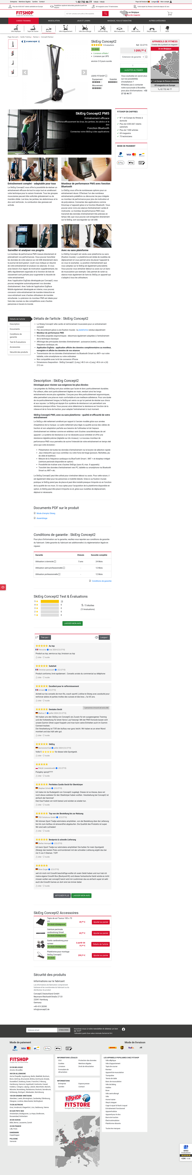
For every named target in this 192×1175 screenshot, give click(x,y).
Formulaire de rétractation (63, 1071)
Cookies (61, 1064)
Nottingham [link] (38, 1101)
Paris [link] (15, 1129)
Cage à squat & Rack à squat (116, 1106)
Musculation (54, 23)
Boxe (107, 1090)
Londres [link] (20, 1101)
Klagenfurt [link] (26, 1107)
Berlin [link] (33, 1076)
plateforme (83, 331)
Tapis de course (111, 1066)
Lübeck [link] (32, 1087)
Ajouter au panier (134, 72)
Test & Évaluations (18, 344)
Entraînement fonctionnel (115, 1108)
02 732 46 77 (165, 89)
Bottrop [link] (17, 1079)
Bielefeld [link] (39, 1076)
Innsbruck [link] (18, 1107)
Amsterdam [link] (14, 1114)
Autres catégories (157, 23)
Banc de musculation (113, 1082)
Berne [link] (16, 1123)
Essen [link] (28, 1082)
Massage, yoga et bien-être (120, 23)
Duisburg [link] (22, 1082)
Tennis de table (111, 1078)
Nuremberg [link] (21, 1089)
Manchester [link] (28, 1101)
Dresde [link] (46, 1079)
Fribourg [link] (42, 1082)
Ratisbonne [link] (30, 1089)
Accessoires (15, 349)
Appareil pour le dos (113, 1114)
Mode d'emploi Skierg (44, 515)
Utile (38, 659)
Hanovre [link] (22, 1084)
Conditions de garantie (16, 337)
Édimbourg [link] (46, 1098)
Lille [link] (11, 1129)
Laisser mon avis (72, 625)
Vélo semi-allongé (112, 1094)
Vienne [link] (46, 1107)
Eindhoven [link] (40, 1114)
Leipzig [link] (26, 1087)
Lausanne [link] (22, 1123)
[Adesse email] (41, 1030)
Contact (42, 2)
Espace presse (83, 1084)
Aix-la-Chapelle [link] (15, 1076)
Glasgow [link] (13, 1101)
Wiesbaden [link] (30, 1092)
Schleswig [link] (13, 1092)
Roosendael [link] (14, 1116)
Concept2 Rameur (47, 39)
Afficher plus (62, 897)
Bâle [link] (11, 1123)
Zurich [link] (29, 1123)
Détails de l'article (17, 321)
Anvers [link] (12, 1070)
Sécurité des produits (19, 354)
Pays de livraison (143, 2)
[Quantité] (133, 67)
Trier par (44, 639)
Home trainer (110, 1100)
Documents (15, 331)
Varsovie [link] (13, 1141)
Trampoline (110, 1076)
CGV (60, 1060)
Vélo (107, 1096)
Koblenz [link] (13, 1087)
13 (62, 603)
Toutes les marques (113, 1128)
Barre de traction (112, 1117)
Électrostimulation (112, 1120)
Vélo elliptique (111, 1060)
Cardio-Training (23, 23)
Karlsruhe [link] (38, 1084)
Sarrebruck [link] (46, 1089)
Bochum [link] (46, 1076)
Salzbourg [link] (39, 1107)
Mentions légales (25, 2)
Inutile (46, 659)
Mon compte (166, 2)
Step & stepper (111, 1102)
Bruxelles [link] (19, 1070)
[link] (121, 156)
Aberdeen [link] (13, 1098)
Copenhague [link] (14, 1135)
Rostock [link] (38, 1089)
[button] (25, 74)
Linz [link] (32, 1107)
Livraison (61, 1066)
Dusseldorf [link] (14, 1082)
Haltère (108, 1088)
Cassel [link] (45, 1084)
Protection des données (87, 1060)
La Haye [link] (32, 1114)
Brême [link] (32, 1079)
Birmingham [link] (27, 1098)
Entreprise (13, 2)
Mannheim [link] (40, 1087)
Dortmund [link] (39, 1079)
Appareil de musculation (115, 1072)
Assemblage (40, 520)
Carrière (35, 2)
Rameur (36, 39)
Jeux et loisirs (83, 23)
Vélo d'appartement (113, 1064)
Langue (155, 2)
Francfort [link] (35, 1082)
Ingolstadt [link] (30, 1084)
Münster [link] (13, 1089)
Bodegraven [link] (24, 1114)
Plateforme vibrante (113, 1123)
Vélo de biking (111, 1084)
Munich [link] (47, 1087)
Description (15, 326)
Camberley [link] (37, 1098)
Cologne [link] (20, 1087)
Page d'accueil (13, 39)
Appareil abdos (111, 1111)
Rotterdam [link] (23, 1116)
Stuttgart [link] (21, 1092)
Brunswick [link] (25, 1079)
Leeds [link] (20, 1098)
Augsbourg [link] (26, 1076)
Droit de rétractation (86, 1066)
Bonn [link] (12, 1079)
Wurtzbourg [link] (39, 1092)
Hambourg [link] (14, 1084)
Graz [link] (11, 1107)
